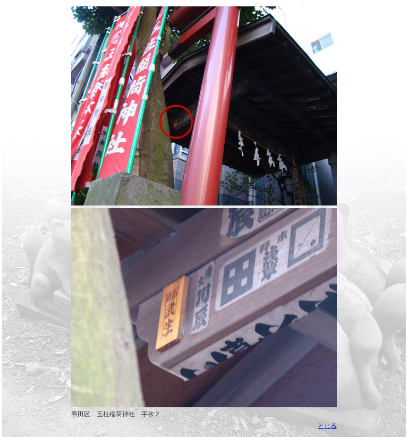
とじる (327, 426)
